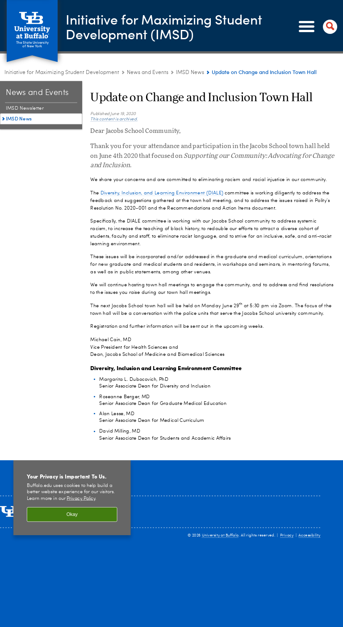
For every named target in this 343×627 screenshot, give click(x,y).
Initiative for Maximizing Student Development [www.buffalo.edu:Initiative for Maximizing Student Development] (61, 72)
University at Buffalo (220, 536)
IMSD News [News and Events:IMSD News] (190, 72)
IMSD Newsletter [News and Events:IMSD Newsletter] (25, 108)
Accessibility (309, 536)
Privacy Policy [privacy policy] (81, 498)
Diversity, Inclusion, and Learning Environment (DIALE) (161, 192)
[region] (72, 497)
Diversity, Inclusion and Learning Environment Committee (166, 367)
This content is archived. (114, 119)
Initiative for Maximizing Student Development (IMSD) (164, 26)
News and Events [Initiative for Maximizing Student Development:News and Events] (147, 72)
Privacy (286, 536)
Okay (72, 514)
